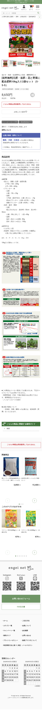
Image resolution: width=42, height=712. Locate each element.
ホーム (5, 621)
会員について (26, 625)
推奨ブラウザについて (29, 640)
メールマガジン (27, 645)
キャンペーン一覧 (9, 630)
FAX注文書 (21, 607)
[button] (34, 500)
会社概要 (25, 630)
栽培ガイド (7, 635)
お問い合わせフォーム (21, 599)
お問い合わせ (26, 635)
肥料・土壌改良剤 (21, 16)
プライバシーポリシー (10, 640)
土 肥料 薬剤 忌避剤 (7, 16)
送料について (6, 130)
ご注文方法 (25, 621)
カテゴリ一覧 (7, 625)
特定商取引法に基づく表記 (12, 645)
